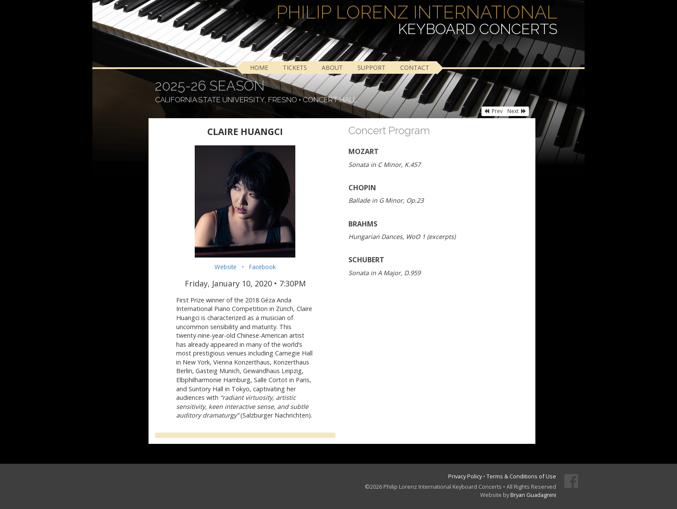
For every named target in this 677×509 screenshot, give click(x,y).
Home (259, 67)
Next (516, 111)
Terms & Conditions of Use (521, 476)
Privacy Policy (465, 476)
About (332, 67)
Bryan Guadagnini (533, 495)
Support (371, 67)
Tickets (295, 67)
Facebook (262, 267)
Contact (414, 67)
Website (226, 267)
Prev (493, 111)
